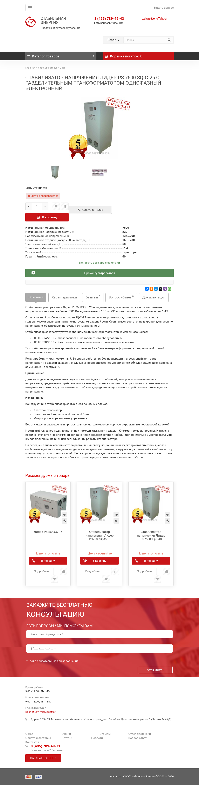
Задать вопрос (164, 7)
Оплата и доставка (38, 738)
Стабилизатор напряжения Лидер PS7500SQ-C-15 (99, 535)
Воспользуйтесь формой (40, 711)
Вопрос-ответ (137, 738)
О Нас (29, 733)
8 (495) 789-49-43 (109, 18)
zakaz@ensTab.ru (154, 18)
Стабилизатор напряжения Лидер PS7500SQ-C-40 (151, 535)
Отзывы (92, 297)
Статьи (67, 738)
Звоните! (118, 22)
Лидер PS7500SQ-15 (48, 532)
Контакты (32, 742)
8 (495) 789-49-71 (45, 746)
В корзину (47, 217)
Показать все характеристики (99, 262)
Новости (97, 738)
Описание (35, 297)
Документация (153, 297)
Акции (66, 733)
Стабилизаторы (47, 67)
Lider (62, 67)
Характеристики (64, 297)
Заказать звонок (43, 758)
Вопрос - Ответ (121, 297)
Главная (30, 67)
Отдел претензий (139, 733)
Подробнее (41, 571)
